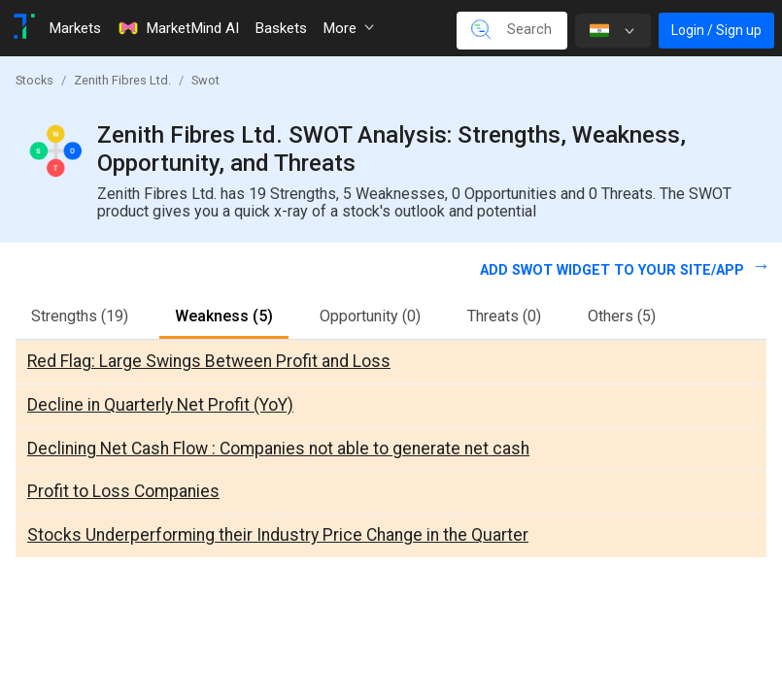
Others (622, 316)
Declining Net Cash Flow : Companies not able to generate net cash (278, 448)
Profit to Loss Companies (123, 491)
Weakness (224, 316)
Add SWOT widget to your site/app (614, 270)
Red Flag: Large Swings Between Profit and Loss (209, 361)
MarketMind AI (178, 28)
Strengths (79, 316)
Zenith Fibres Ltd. (122, 80)
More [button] (348, 28)
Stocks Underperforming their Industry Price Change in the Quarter (277, 535)
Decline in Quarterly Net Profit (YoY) (160, 405)
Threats (504, 316)
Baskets (281, 28)
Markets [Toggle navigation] (75, 28)
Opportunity (370, 316)
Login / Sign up (716, 30)
